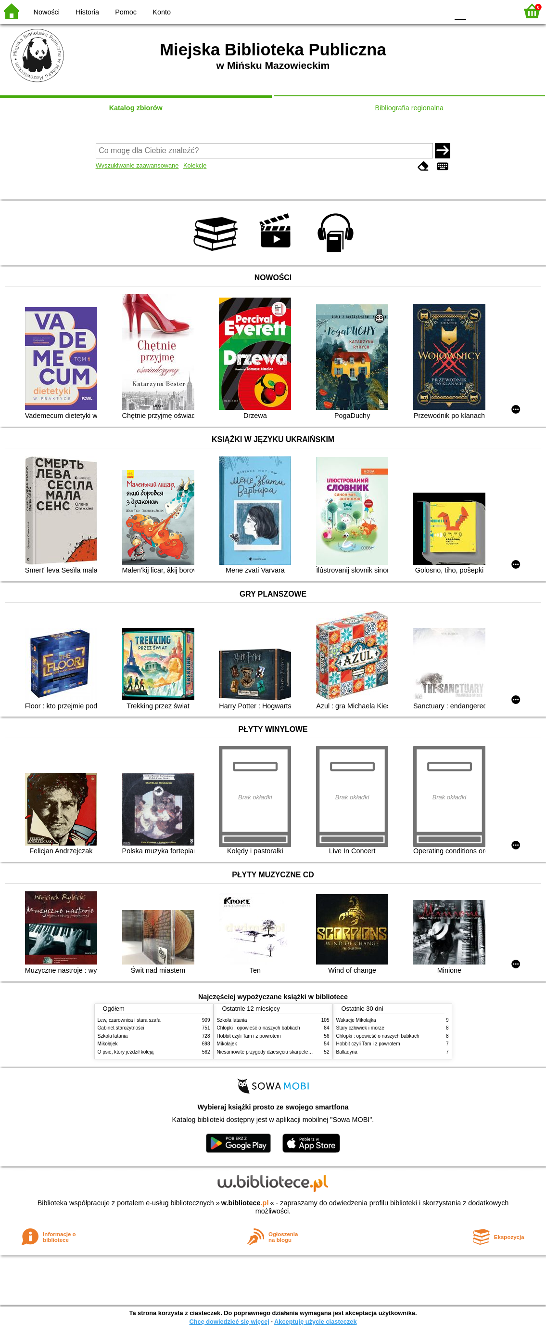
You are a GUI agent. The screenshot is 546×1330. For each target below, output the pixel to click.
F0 (460, 11)
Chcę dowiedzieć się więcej (229, 1321)
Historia (87, 12)
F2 (499, 11)
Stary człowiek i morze (360, 1027)
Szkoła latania (113, 1036)
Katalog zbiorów (136, 108)
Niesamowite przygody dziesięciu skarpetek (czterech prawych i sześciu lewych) (303, 1052)
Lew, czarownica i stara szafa (129, 1020)
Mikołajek (108, 1043)
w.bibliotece (245, 1203)
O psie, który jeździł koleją (126, 1052)
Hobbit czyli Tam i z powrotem (249, 1036)
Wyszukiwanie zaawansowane (137, 165)
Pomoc (126, 12)
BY (438, 11)
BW (399, 11)
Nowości (47, 12)
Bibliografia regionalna (409, 108)
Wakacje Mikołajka (356, 1020)
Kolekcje (194, 165)
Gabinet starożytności (121, 1027)
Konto (161, 12)
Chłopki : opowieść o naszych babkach (258, 1027)
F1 (477, 11)
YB (418, 11)
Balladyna (346, 1052)
